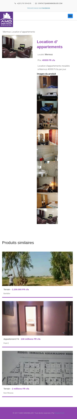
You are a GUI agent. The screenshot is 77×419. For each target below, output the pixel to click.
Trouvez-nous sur (38, 8)
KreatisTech (59, 413)
